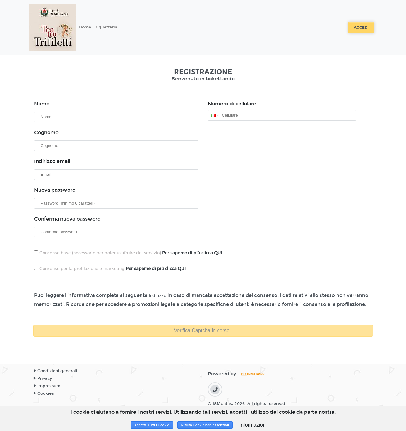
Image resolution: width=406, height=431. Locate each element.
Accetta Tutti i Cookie (151, 425)
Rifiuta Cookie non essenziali (205, 425)
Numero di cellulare (232, 104)
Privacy (43, 378)
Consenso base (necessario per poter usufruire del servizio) (128, 253)
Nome (41, 104)
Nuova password (55, 190)
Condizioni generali (55, 370)
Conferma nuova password (67, 219)
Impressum (47, 385)
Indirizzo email (52, 161)
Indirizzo (157, 295)
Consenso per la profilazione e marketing (110, 268)
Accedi (361, 27)
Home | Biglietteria (98, 27)
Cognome (46, 132)
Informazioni (253, 425)
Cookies (44, 393)
